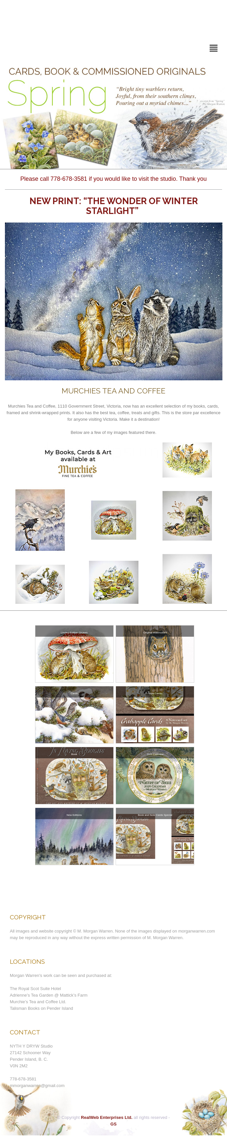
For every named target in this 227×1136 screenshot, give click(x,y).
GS (113, 1124)
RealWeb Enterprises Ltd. (106, 1117)
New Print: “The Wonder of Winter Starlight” (113, 206)
